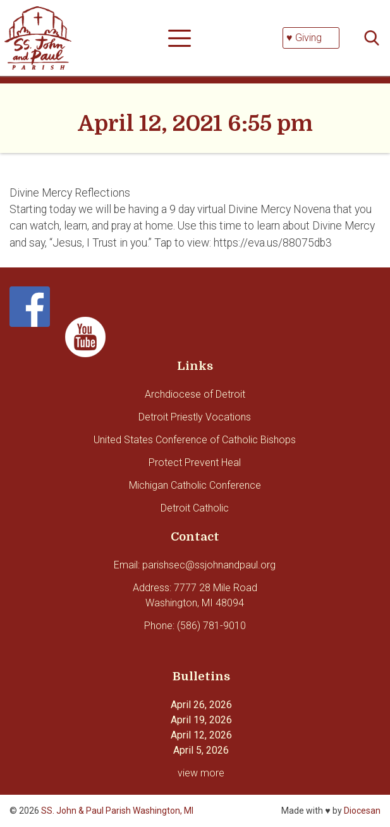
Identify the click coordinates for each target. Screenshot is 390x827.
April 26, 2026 (201, 705)
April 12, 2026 (201, 735)
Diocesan (362, 811)
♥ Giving (304, 38)
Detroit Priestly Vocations (194, 417)
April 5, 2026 (201, 750)
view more (201, 773)
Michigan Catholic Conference (195, 485)
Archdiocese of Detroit (195, 394)
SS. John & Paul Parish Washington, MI (117, 811)
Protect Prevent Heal (195, 462)
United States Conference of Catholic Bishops (195, 440)
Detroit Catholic (195, 508)
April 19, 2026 (201, 720)
